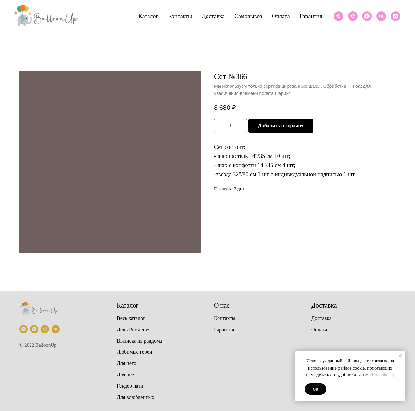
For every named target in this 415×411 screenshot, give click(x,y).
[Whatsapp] (367, 16)
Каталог (148, 16)
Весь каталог (131, 318)
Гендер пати (130, 386)
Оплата (281, 16)
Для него (126, 363)
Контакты (180, 16)
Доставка (213, 16)
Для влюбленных (135, 397)
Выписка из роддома (139, 341)
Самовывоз (248, 16)
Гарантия (311, 16)
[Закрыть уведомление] (400, 356)
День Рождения (134, 329)
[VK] (381, 16)
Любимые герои (134, 352)
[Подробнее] (382, 374)
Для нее (125, 374)
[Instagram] (395, 16)
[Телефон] (338, 16)
